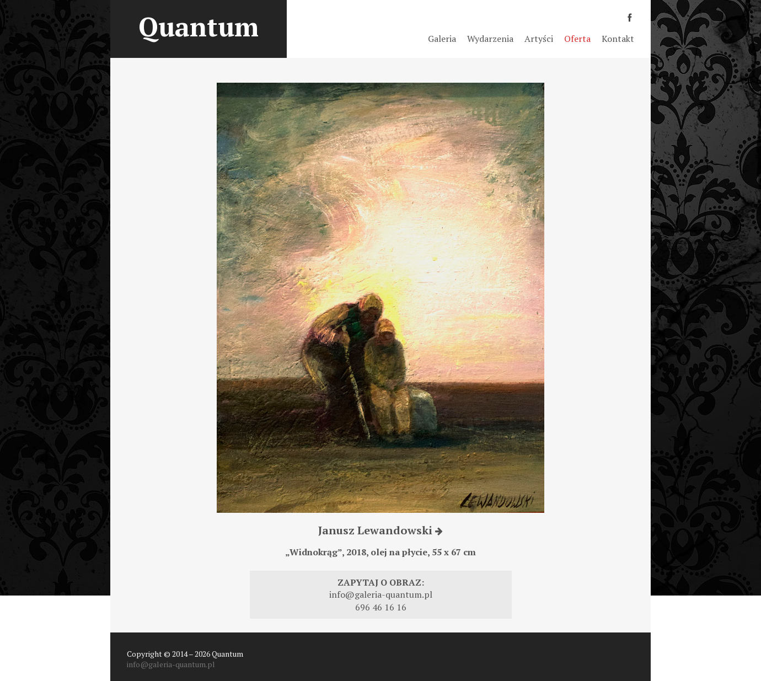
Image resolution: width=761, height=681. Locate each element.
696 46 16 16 (380, 607)
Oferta (577, 39)
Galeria (442, 39)
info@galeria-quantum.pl (380, 594)
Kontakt (618, 39)
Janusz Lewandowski (380, 530)
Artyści (538, 39)
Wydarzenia (490, 39)
